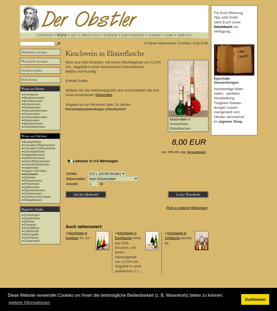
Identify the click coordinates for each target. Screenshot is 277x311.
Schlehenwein (33, 193)
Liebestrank (31, 231)
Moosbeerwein (33, 123)
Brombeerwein (33, 101)
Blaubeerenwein (34, 97)
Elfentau (29, 221)
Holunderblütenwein (37, 164)
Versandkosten (196, 152)
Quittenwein (31, 187)
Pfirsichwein (32, 183)
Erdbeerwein (32, 104)
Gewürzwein (32, 113)
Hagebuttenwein (34, 154)
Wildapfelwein (33, 200)
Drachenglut (32, 215)
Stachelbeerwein (34, 126)
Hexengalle (31, 234)
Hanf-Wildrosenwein (37, 161)
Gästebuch (223, 27)
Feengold (30, 224)
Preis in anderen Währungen (187, 208)
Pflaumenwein (33, 180)
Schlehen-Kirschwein (37, 196)
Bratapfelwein (33, 141)
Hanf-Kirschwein (34, 158)
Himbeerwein (32, 107)
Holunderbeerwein (36, 110)
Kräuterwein (32, 120)
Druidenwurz (32, 218)
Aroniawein (31, 94)
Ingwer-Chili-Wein (35, 170)
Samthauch (31, 237)
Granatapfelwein (34, 151)
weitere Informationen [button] (29, 302)
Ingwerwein (31, 167)
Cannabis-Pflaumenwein (39, 145)
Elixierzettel (104, 95)
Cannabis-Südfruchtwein (39, 148)
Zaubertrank (32, 240)
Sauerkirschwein (34, 190)
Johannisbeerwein (35, 117)
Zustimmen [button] (255, 299)
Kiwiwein (29, 177)
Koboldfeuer (32, 227)
